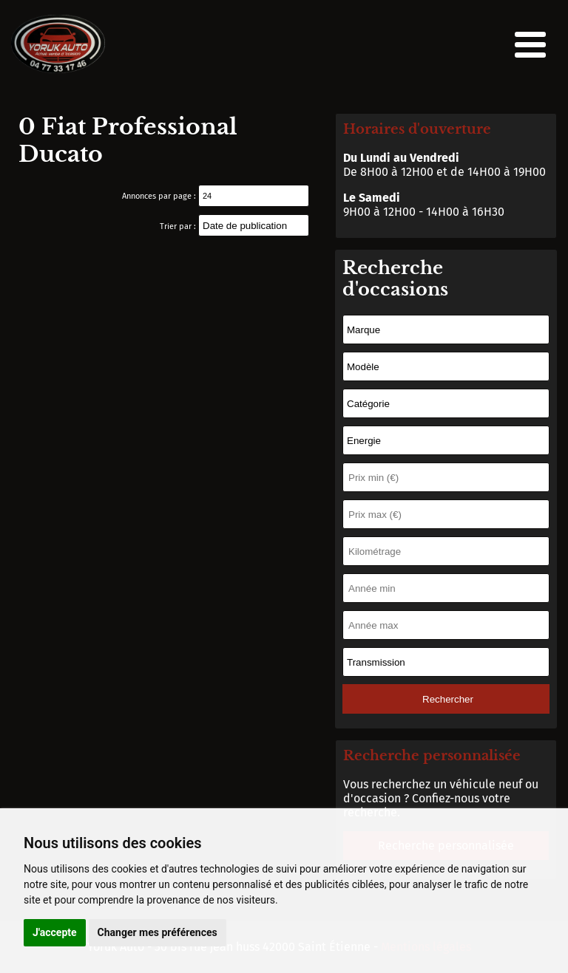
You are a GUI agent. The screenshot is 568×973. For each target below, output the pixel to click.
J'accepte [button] (55, 932)
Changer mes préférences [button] (157, 932)
